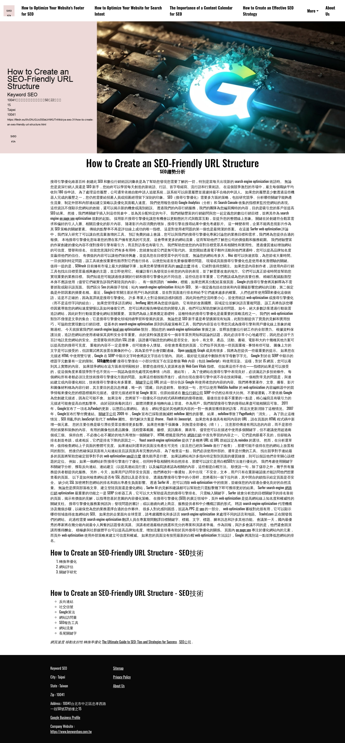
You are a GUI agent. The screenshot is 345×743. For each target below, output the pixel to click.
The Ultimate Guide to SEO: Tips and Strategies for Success (139, 641)
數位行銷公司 (192, 392)
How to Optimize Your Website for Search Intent (128, 11)
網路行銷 (194, 434)
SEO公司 (185, 641)
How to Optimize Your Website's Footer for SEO (53, 11)
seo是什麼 (183, 265)
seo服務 (191, 350)
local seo (118, 329)
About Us (330, 11)
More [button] (311, 11)
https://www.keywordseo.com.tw (71, 731)
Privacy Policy (122, 677)
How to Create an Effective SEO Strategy (268, 11)
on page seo (67, 218)
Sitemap (118, 668)
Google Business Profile (65, 717)
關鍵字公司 (144, 382)
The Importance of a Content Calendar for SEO (201, 11)
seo (202, 508)
